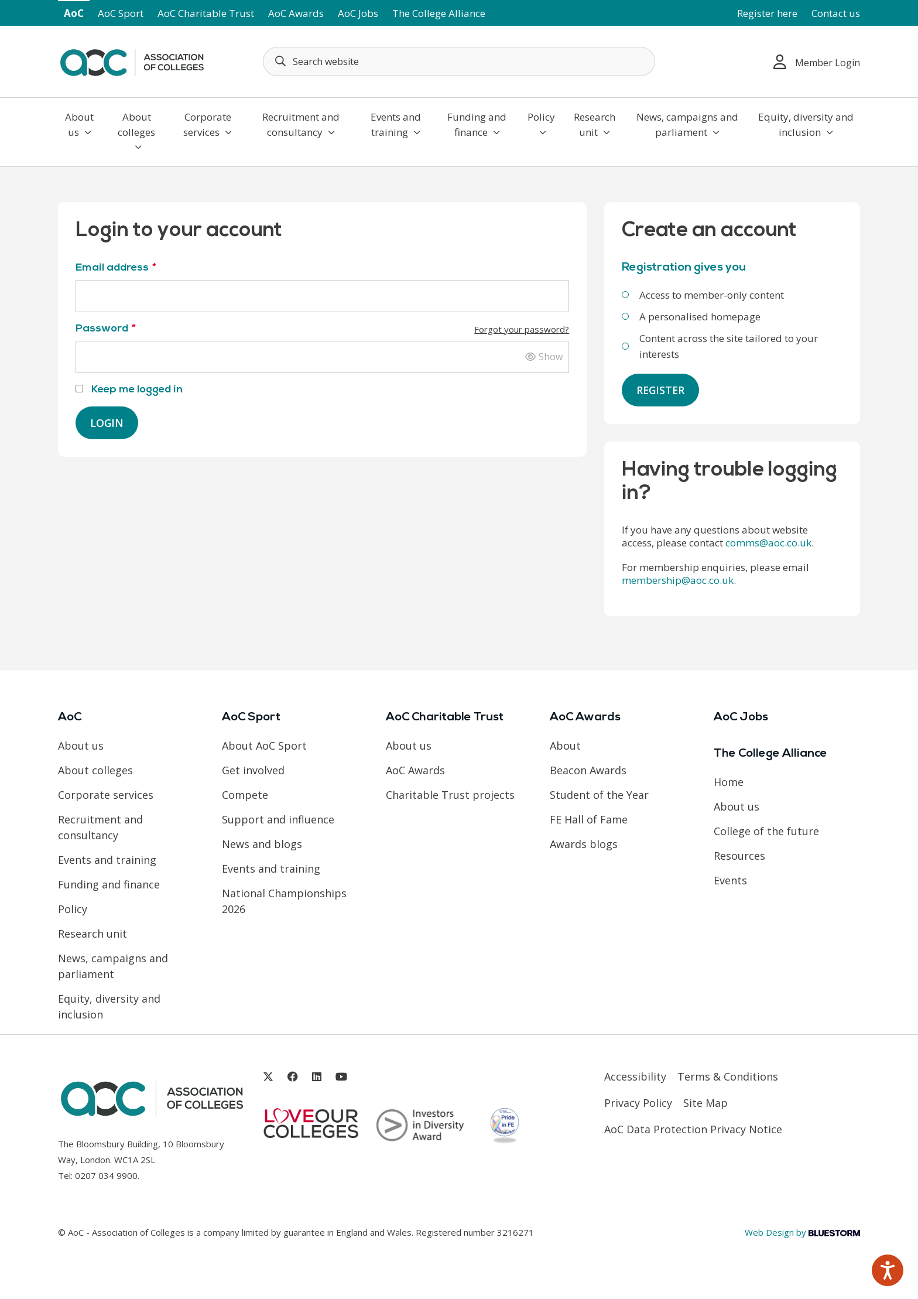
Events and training (396, 124)
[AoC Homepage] (131, 60)
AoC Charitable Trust (205, 13)
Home (729, 782)
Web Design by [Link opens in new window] (802, 1232)
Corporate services (207, 124)
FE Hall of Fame (589, 820)
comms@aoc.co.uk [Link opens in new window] (768, 543)
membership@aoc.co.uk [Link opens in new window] (678, 580)
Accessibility (635, 1077)
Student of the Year (599, 795)
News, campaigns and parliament (687, 124)
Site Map (705, 1103)
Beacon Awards (588, 771)
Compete (245, 795)
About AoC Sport (264, 746)
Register (661, 390)
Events (730, 881)
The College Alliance (438, 13)
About (565, 746)
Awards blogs (584, 844)
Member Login (816, 61)
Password (322, 329)
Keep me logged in (129, 389)
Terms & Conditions (727, 1077)
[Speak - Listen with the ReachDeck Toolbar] (887, 1270)
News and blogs (262, 844)
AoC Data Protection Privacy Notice (693, 1130)
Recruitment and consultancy (301, 124)
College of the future (766, 832)
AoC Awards (296, 13)
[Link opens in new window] (268, 1077)
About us (79, 124)
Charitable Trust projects (450, 795)
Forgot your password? (521, 329)
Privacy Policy (638, 1103)
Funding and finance (476, 124)
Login (107, 423)
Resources (739, 856)
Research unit (594, 124)
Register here (767, 13)
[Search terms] (459, 61)
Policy (541, 123)
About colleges (136, 131)
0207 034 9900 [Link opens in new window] (106, 1175)
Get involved (253, 771)
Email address (115, 268)
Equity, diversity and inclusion (806, 124)
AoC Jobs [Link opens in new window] (358, 13)
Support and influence (278, 820)
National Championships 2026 (284, 902)
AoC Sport (120, 13)
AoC (74, 13)
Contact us (835, 13)
